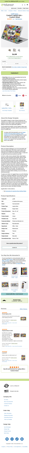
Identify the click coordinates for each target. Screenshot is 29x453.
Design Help (6, 429)
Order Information (7, 413)
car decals (18, 263)
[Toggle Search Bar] (25, 5)
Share (18, 96)
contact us (6, 139)
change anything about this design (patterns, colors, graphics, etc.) (14, 134)
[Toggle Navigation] (22, 5)
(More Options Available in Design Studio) (19, 67)
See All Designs (7, 427)
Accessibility (25, 446)
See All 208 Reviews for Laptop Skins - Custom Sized (14, 368)
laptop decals (9, 259)
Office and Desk (5, 260)
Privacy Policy (10, 446)
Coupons (3, 446)
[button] (27, 5)
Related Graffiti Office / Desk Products (14, 294)
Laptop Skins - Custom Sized (8, 108)
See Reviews (14, 19)
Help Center (25, 8)
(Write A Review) (23, 309)
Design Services (7, 431)
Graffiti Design (14, 14)
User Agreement (17, 446)
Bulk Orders (6, 433)
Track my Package (8, 419)
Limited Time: (14, 1)
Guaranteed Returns (8, 417)
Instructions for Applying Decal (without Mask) (16, 191)
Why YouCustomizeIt (8, 401)
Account (13, 8)
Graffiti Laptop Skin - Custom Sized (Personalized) (13, 346)
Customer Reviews (8, 403)
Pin (24, 96)
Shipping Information (8, 415)
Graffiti (21, 108)
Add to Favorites (6, 95)
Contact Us (14, 247)
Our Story (6, 399)
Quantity (4, 61)
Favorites (20, 8)
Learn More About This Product (8, 90)
